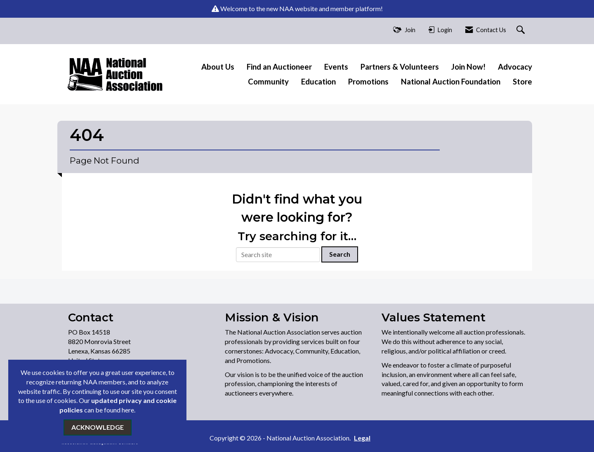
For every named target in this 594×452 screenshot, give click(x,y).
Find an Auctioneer (279, 66)
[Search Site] (521, 30)
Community (268, 81)
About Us (217, 66)
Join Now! (468, 66)
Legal (362, 438)
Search (339, 254)
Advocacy (515, 66)
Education (318, 81)
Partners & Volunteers (400, 66)
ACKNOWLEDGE (97, 427)
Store (522, 81)
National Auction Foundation (450, 81)
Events (336, 66)
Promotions (368, 81)
